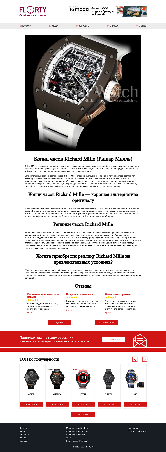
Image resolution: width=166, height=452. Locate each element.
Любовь (23, 437)
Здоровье (24, 434)
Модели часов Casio (75, 434)
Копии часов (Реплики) (77, 441)
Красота (23, 428)
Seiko (68, 437)
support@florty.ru (138, 431)
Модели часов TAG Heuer (78, 431)
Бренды (23, 441)
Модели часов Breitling (77, 428)
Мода (22, 431)
